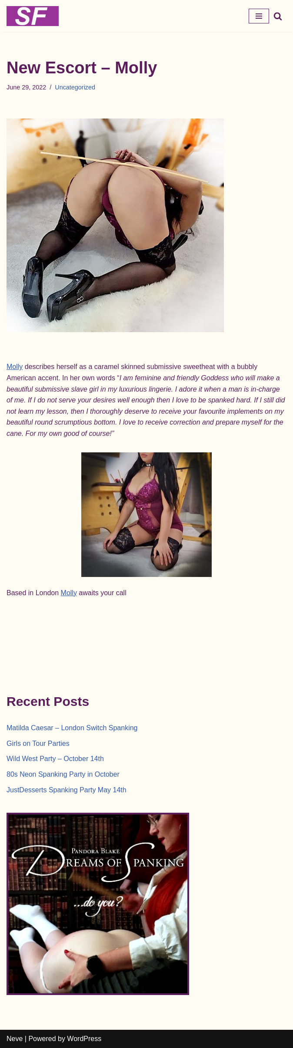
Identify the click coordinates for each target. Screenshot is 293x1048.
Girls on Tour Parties (38, 743)
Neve (15, 1038)
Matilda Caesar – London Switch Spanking (72, 728)
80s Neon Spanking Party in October (63, 774)
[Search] (277, 16)
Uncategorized (75, 87)
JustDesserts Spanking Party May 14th (67, 790)
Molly (15, 366)
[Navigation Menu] (259, 16)
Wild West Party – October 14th (55, 758)
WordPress (84, 1038)
